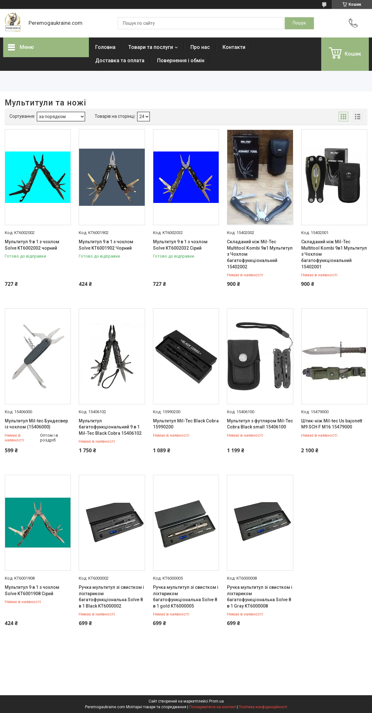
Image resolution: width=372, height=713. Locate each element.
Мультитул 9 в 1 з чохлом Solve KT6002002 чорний (32, 245)
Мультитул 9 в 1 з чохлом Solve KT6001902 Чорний (106, 245)
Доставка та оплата (119, 60)
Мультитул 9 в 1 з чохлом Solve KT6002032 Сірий (180, 245)
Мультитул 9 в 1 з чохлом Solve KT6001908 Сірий (32, 590)
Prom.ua (216, 701)
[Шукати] (299, 23)
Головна (105, 47)
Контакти (234, 47)
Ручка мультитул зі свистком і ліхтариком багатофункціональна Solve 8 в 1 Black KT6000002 (111, 597)
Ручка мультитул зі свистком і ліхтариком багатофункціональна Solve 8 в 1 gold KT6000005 (185, 597)
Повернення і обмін (180, 60)
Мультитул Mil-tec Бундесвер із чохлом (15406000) (36, 424)
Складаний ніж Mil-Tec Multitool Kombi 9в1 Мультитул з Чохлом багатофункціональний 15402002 (260, 254)
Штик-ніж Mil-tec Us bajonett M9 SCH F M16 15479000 (331, 424)
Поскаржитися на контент (212, 707)
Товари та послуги (150, 47)
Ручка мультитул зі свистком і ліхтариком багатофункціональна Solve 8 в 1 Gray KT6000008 (259, 597)
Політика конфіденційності (263, 707)
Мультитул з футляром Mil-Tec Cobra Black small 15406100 (260, 424)
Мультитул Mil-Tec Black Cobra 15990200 (186, 424)
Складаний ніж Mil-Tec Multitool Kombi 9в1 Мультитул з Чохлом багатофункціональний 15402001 (334, 254)
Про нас (200, 47)
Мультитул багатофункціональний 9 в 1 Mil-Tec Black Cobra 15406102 (110, 427)
